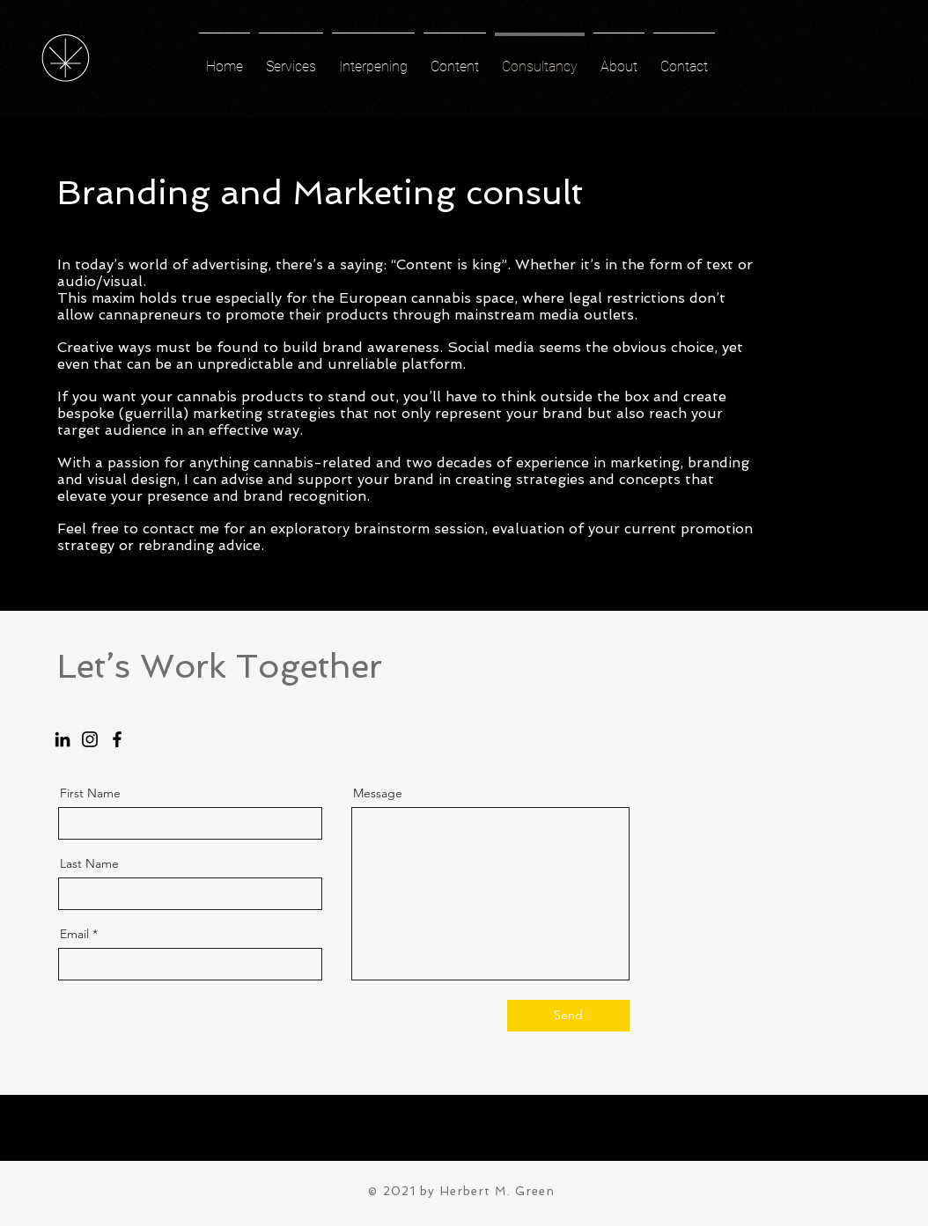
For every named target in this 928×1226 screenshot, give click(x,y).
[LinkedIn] (62, 739)
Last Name (89, 863)
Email (74, 934)
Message (377, 793)
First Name (90, 793)
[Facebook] (117, 739)
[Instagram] (89, 739)
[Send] (568, 1015)
